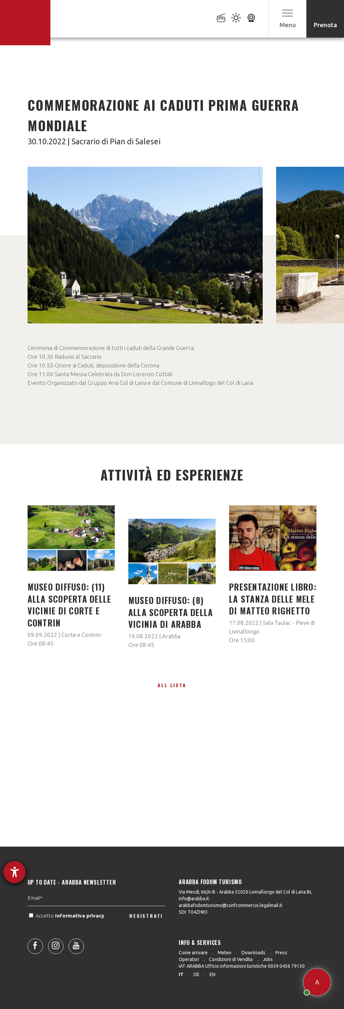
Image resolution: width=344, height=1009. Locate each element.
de (197, 974)
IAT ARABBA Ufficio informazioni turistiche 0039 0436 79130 (242, 966)
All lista (172, 685)
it (181, 974)
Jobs (268, 959)
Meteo (224, 952)
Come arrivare (193, 952)
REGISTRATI (146, 935)
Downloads (253, 952)
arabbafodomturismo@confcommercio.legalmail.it (230, 905)
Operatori (189, 959)
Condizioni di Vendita (231, 959)
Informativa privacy (80, 935)
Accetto (67, 935)
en (212, 974)
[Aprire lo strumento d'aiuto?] (14, 872)
